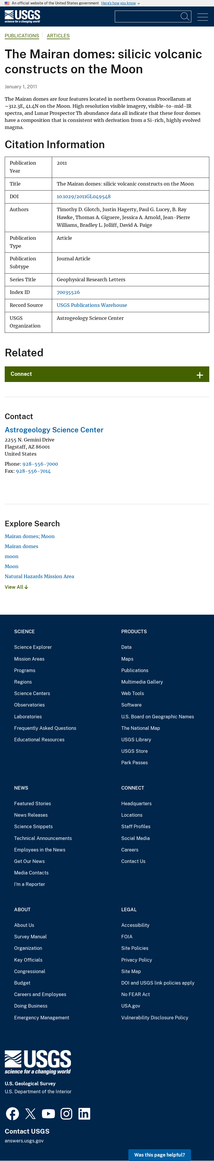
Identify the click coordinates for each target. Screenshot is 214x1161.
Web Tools (132, 693)
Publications (22, 36)
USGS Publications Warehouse (92, 305)
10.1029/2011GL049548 (84, 196)
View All (16, 587)
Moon (12, 566)
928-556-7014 (33, 471)
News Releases (31, 815)
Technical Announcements (43, 838)
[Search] (185, 16)
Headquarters (136, 803)
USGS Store (134, 751)
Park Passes (134, 762)
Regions (23, 682)
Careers (129, 850)
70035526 (68, 292)
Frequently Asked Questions (45, 728)
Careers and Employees (40, 994)
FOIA (126, 937)
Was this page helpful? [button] (159, 1155)
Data (126, 647)
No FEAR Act (135, 994)
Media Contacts (31, 873)
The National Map (140, 728)
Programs (24, 670)
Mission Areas (29, 659)
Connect (21, 374)
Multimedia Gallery (142, 682)
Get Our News (29, 861)
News (21, 788)
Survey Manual (30, 937)
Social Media (135, 838)
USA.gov (130, 1006)
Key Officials (28, 960)
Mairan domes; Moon (30, 536)
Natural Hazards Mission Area (39, 576)
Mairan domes (21, 546)
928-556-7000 (40, 464)
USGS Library (136, 739)
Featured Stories (32, 803)
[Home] (22, 21)
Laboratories (28, 717)
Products (134, 631)
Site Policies (134, 948)
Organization (28, 948)
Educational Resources (39, 739)
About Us (24, 925)
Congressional (29, 971)
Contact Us (133, 861)
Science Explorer (33, 647)
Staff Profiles (135, 826)
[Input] (153, 16)
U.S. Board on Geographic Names (157, 717)
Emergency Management (41, 1018)
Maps (127, 659)
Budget (22, 983)
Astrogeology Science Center (54, 430)
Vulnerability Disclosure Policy (154, 1018)
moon (12, 556)
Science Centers (32, 693)
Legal (129, 909)
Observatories (29, 705)
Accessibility (135, 925)
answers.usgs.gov (24, 1141)
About (22, 909)
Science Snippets (33, 826)
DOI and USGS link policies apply (158, 983)
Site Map (131, 971)
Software (131, 705)
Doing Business (30, 1006)
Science (24, 631)
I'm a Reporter (29, 884)
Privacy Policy (136, 960)
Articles (58, 36)
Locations (131, 815)
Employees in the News (39, 850)
